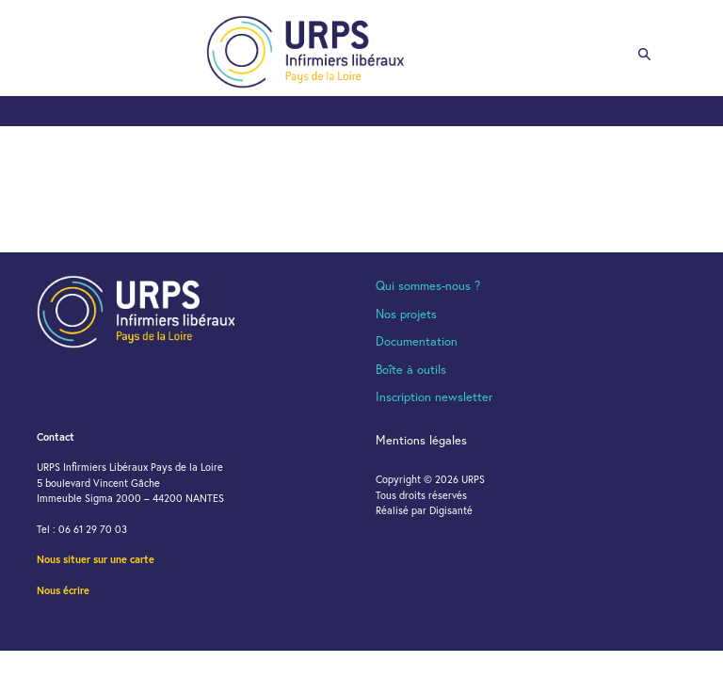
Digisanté (451, 510)
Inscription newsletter (434, 397)
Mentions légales (421, 440)
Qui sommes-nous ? (428, 286)
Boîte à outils (411, 370)
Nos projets (406, 314)
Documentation (417, 341)
